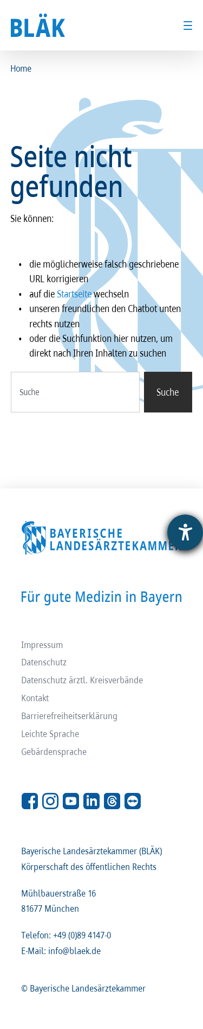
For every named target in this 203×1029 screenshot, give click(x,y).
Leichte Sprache (51, 733)
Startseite (74, 293)
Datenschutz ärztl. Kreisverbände (82, 680)
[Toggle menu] (188, 25)
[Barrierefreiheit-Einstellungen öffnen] (185, 532)
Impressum (42, 644)
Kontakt (35, 697)
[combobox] (75, 392)
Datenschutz (44, 662)
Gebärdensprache (54, 751)
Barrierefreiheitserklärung (70, 715)
